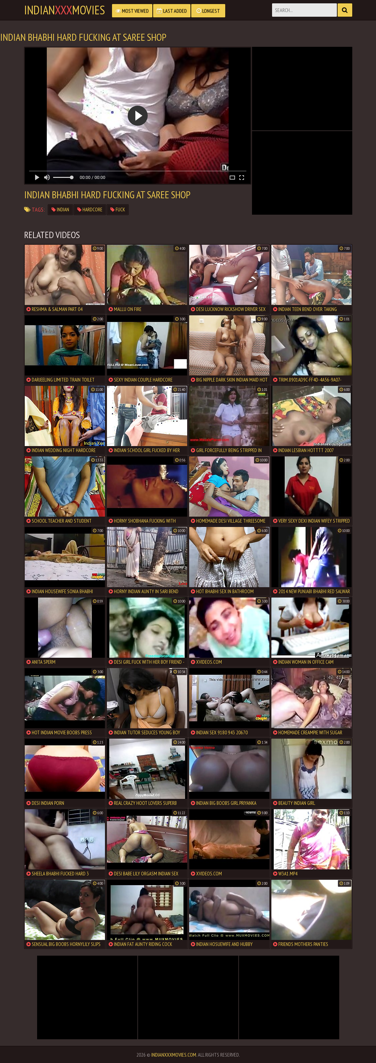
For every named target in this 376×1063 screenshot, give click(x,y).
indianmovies (64, 10)
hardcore (89, 209)
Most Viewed (132, 10)
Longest (208, 10)
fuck (117, 209)
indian (60, 209)
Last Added (172, 10)
